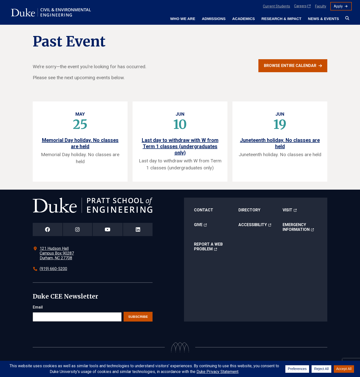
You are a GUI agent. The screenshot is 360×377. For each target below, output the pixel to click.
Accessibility (252, 224)
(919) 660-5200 (53, 268)
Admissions (213, 18)
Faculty (320, 6)
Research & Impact (281, 18)
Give (198, 224)
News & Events (323, 18)
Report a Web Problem (208, 246)
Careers (300, 6)
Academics (243, 18)
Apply (338, 6)
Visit (287, 210)
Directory (249, 210)
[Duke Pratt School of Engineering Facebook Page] (47, 229)
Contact (203, 210)
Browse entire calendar (290, 65)
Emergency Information (296, 227)
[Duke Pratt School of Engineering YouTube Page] (108, 229)
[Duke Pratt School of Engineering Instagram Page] (77, 229)
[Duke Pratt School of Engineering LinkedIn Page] (138, 229)
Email (38, 307)
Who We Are (182, 18)
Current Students (276, 6)
